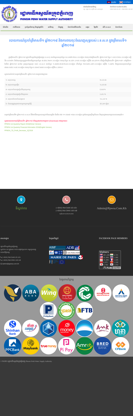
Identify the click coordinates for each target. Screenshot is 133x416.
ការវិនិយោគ (16, 27)
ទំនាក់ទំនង (118, 27)
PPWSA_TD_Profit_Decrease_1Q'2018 (18, 130)
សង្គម (87, 27)
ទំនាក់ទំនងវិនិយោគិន (74, 27)
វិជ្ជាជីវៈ (96, 27)
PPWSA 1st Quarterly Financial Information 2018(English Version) (28, 127)
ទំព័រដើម (5, 27)
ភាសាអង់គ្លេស (125, 2)
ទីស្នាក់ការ (21, 208)
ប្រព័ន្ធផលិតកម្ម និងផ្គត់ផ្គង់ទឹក (34, 27)
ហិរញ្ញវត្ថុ (60, 27)
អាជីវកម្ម (50, 27)
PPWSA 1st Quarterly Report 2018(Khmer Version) (22, 124)
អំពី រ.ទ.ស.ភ (107, 27)
